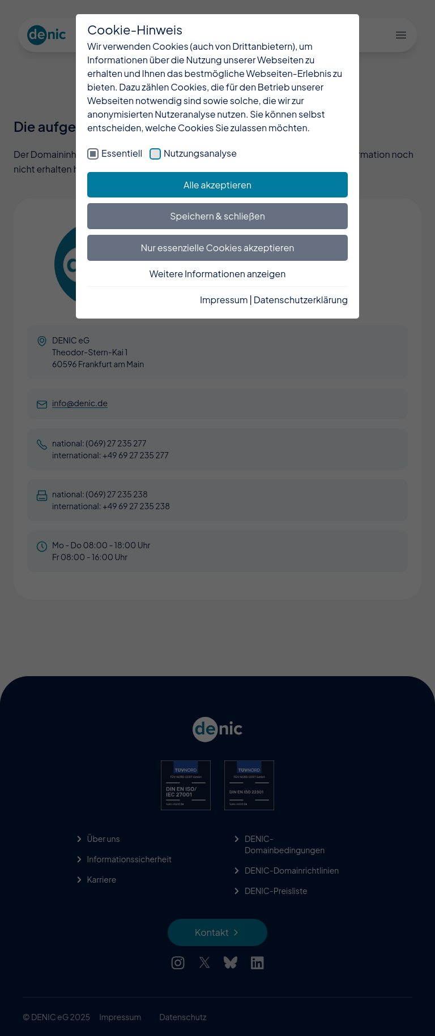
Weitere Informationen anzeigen (218, 274)
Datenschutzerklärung (301, 300)
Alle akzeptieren (217, 185)
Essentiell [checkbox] (121, 153)
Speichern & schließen (217, 216)
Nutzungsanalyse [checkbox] (200, 153)
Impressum (224, 300)
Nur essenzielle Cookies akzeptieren (218, 247)
